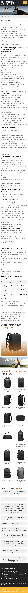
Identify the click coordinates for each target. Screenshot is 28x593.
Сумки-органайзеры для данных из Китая (14, 518)
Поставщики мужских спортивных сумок (14, 499)
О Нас (17, 590)
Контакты (24, 590)
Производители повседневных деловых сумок (14, 492)
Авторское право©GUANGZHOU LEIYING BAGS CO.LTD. (13, 584)
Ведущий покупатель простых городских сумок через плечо (14, 529)
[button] (24, 342)
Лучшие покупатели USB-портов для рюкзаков (14, 536)
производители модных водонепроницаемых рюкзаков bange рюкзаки (14, 559)
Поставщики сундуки (10, 524)
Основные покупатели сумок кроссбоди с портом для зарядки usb (14, 543)
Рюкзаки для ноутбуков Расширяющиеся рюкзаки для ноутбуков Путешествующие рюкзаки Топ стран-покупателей (14, 508)
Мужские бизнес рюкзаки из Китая (14, 551)
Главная (3, 16)
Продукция (10, 590)
